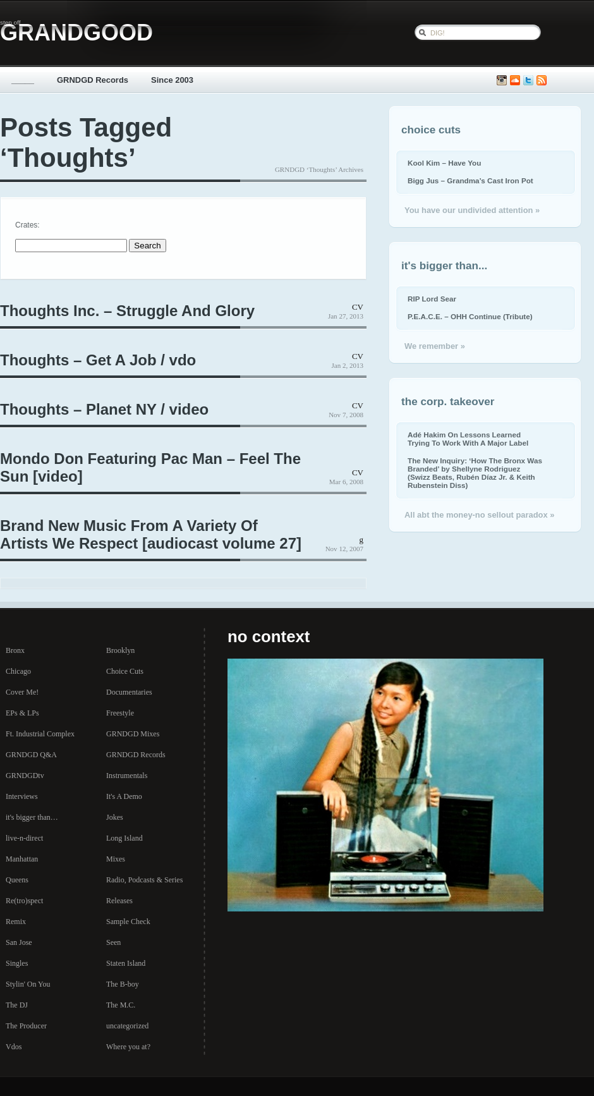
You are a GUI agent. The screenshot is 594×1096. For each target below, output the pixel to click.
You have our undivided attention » (472, 210)
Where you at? (128, 1046)
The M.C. (120, 1005)
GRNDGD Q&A (31, 754)
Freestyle (120, 713)
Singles (17, 963)
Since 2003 (172, 80)
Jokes (114, 817)
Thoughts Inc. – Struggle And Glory (127, 310)
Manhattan (22, 859)
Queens (17, 879)
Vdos (13, 1046)
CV (357, 307)
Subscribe (541, 80)
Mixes (115, 859)
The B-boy (122, 984)
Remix (16, 921)
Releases (119, 900)
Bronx (15, 650)
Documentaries (129, 692)
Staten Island (125, 963)
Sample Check (128, 921)
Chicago (18, 671)
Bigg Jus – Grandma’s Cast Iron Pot (470, 180)
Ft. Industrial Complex (40, 733)
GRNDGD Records (92, 80)
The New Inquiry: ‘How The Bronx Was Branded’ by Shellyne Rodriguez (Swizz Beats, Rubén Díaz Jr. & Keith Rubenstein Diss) (475, 472)
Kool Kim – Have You (444, 163)
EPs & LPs (22, 713)
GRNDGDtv (25, 775)
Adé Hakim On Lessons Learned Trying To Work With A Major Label (468, 438)
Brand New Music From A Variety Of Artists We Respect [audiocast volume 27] (150, 534)
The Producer (26, 1025)
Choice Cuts (124, 671)
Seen (113, 942)
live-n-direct (24, 838)
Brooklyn (120, 650)
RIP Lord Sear (432, 299)
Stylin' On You (28, 984)
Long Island (124, 838)
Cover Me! (22, 692)
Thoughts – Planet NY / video (104, 409)
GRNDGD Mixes (132, 733)
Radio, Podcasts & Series (144, 879)
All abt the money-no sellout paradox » (479, 515)
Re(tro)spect (24, 900)
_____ (22, 80)
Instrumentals (126, 775)
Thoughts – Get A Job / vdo (98, 359)
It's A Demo (124, 796)
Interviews (22, 796)
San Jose (19, 942)
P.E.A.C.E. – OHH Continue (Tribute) (470, 316)
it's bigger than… (32, 817)
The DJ (17, 1005)
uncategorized (127, 1025)
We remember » (434, 346)
